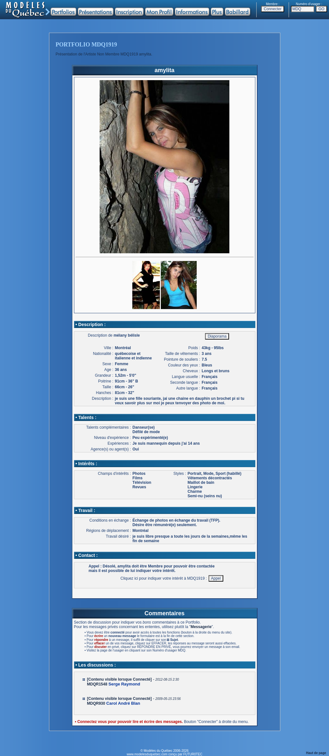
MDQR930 (96, 703)
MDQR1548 (97, 684)
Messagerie (201, 627)
